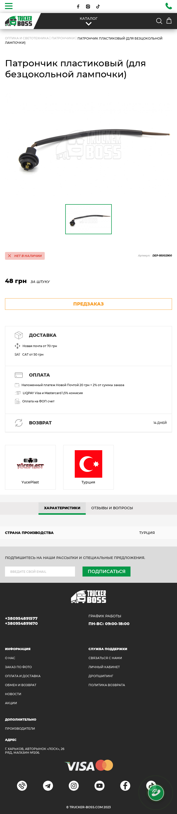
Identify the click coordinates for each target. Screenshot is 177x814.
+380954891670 (21, 623)
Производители (20, 728)
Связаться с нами (105, 658)
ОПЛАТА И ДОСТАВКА (22, 676)
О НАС (10, 658)
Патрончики (63, 38)
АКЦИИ (11, 703)
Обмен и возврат (20, 685)
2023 (107, 807)
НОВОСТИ (13, 694)
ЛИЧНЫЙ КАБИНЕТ (104, 667)
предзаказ (88, 304)
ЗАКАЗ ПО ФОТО (18, 667)
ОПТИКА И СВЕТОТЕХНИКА (27, 38)
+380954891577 (21, 618)
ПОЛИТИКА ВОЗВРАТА (106, 685)
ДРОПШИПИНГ (100, 676)
